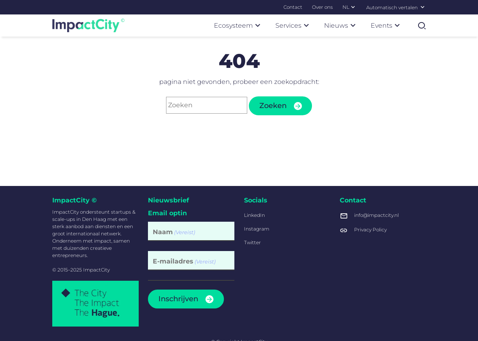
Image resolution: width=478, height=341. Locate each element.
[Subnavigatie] (353, 6)
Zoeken (273, 105)
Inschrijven (178, 298)
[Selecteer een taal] (422, 6)
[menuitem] (292, 7)
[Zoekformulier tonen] (422, 26)
